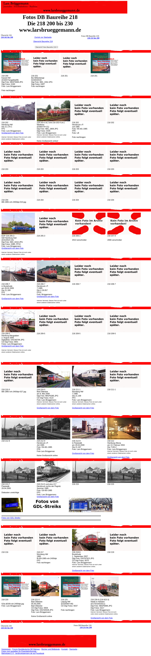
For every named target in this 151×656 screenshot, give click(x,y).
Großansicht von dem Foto (12, 133)
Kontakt (64, 649)
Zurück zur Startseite (43, 37)
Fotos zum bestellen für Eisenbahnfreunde (19, 651)
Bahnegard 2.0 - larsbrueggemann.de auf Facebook (23, 653)
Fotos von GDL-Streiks (11, 518)
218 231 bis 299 (93, 38)
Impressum (6, 649)
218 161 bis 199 (7, 37)
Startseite (73, 649)
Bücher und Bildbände (50, 649)
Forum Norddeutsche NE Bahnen (26, 649)
